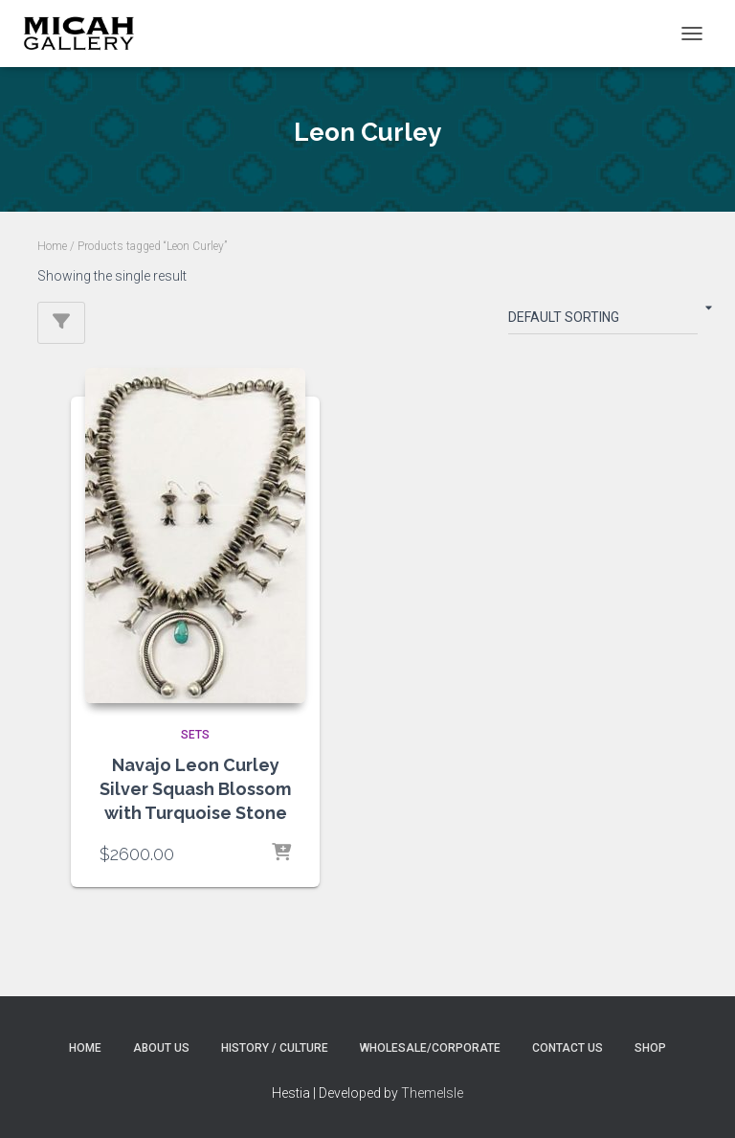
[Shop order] (603, 321)
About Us (161, 1048)
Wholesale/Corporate (430, 1048)
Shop (650, 1048)
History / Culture (274, 1048)
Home (52, 246)
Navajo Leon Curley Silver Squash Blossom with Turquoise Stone (195, 789)
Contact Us (567, 1048)
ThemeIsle (432, 1093)
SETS (195, 734)
